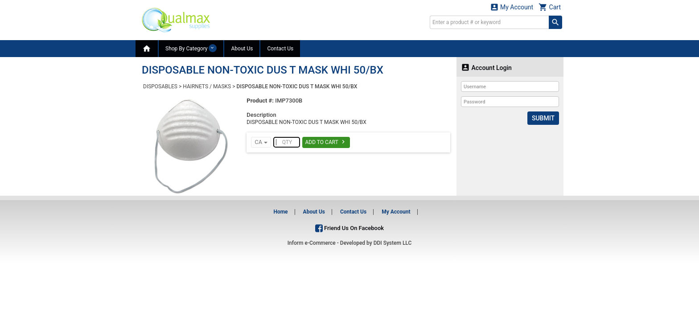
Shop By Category (191, 48)
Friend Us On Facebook (349, 228)
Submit (543, 118)
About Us (242, 48)
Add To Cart (326, 141)
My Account (512, 7)
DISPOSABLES (160, 86)
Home (280, 212)
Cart (550, 7)
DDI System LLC (393, 243)
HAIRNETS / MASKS (207, 86)
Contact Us (280, 48)
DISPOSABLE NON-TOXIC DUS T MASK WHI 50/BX (296, 86)
